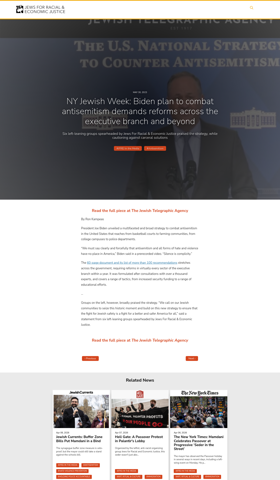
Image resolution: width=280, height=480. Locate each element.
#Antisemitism (155, 148)
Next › (191, 358)
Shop (241, 9)
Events (140, 9)
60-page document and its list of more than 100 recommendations (132, 263)
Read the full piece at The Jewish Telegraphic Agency (140, 210)
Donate (227, 9)
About (126, 9)
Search (254, 9)
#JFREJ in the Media (128, 148)
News (191, 9)
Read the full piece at (112, 340)
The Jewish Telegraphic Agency (159, 340)
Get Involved (209, 9)
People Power (173, 9)
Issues (154, 9)
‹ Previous (90, 358)
